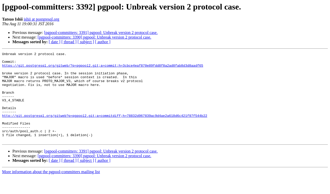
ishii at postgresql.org (41, 19)
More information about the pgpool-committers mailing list (51, 189)
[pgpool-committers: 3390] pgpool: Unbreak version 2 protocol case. (94, 37)
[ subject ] (86, 42)
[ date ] (54, 42)
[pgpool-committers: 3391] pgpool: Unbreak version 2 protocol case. (101, 32)
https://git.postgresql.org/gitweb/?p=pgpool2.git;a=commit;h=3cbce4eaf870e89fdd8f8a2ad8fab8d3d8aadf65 (102, 68)
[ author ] (103, 42)
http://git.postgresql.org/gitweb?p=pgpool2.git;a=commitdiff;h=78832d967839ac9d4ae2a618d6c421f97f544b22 (104, 128)
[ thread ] (69, 42)
